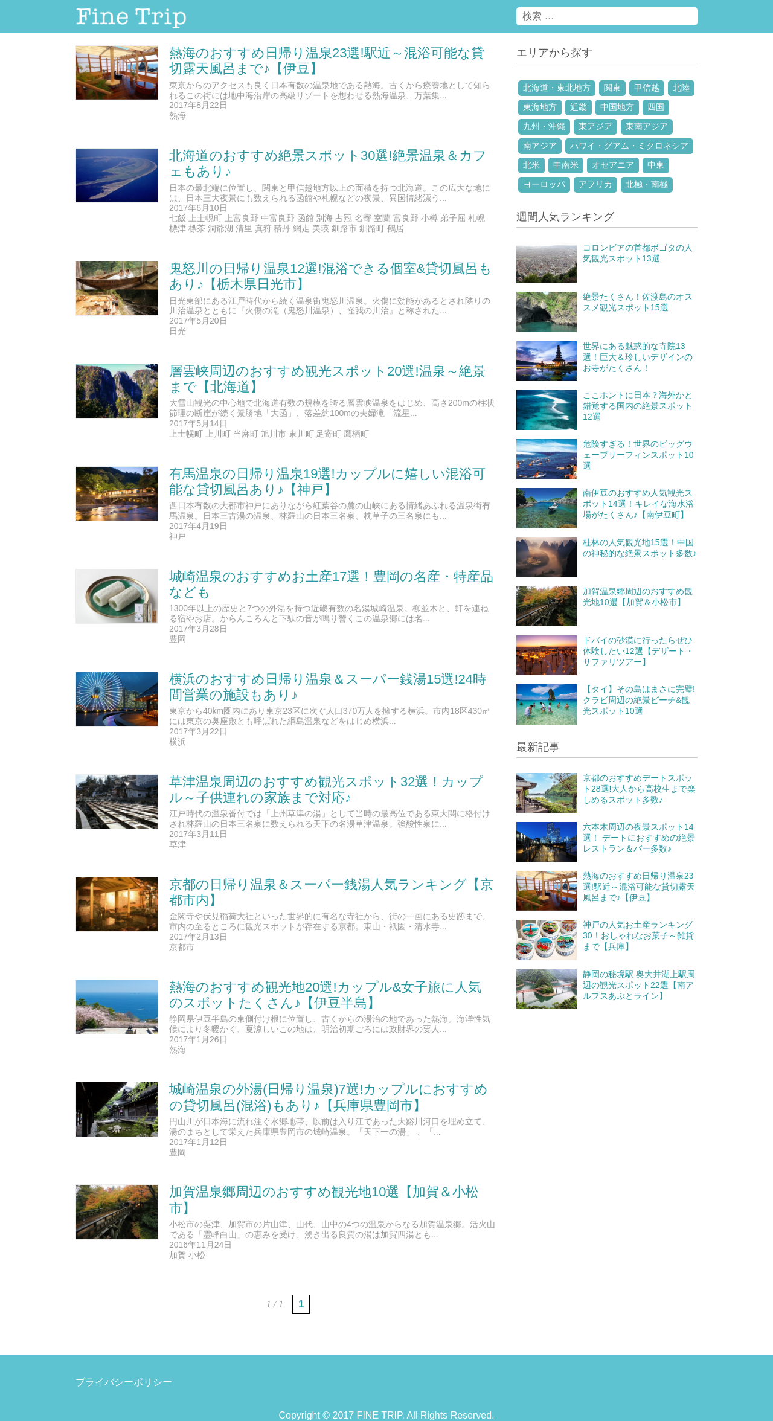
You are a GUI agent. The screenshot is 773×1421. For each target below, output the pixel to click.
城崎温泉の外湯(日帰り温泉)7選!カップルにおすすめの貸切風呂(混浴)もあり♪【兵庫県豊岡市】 (328, 1097)
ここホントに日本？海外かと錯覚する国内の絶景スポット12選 (638, 406)
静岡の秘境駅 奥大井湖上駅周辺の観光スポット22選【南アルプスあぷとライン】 (639, 985)
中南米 (566, 165)
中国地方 (617, 107)
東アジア (595, 126)
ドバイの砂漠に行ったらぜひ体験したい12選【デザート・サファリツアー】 (638, 651)
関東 (612, 87)
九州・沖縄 (544, 126)
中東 (655, 165)
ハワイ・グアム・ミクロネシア (629, 145)
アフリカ (595, 184)
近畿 (578, 107)
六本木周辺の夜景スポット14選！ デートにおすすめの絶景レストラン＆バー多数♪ (639, 837)
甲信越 (646, 87)
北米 (531, 165)
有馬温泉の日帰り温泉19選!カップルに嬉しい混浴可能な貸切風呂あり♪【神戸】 (327, 481)
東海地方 (540, 107)
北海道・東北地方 (557, 87)
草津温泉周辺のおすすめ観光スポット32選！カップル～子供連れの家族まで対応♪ (326, 789)
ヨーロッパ (544, 184)
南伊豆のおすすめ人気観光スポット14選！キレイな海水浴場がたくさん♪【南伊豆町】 (638, 503)
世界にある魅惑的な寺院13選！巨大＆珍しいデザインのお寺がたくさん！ (638, 357)
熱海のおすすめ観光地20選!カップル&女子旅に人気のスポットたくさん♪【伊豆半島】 (325, 995)
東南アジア (647, 126)
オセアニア (613, 165)
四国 (655, 107)
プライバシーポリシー (123, 1382)
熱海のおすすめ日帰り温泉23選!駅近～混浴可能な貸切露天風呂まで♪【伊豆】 (639, 886)
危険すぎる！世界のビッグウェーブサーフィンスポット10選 (638, 454)
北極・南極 (647, 184)
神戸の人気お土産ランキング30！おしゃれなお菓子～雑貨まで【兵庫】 (638, 935)
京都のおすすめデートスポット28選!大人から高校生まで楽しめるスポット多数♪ (639, 788)
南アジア (540, 145)
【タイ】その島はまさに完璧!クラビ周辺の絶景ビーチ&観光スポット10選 (639, 700)
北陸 (681, 87)
